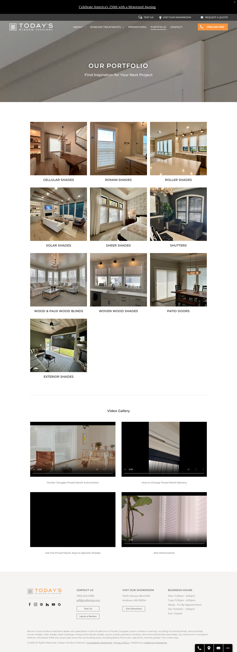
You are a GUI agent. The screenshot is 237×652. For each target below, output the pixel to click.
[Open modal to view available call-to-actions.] (227, 648)
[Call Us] (199, 648)
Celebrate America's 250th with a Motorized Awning (117, 7)
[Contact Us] (218, 648)
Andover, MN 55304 (134, 600)
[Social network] (47, 605)
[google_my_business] (59, 605)
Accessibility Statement (99, 642)
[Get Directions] (209, 648)
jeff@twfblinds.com (88, 600)
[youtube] (53, 605)
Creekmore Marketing (155, 642)
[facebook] (29, 605)
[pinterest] (41, 605)
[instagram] (35, 605)
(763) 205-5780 (85, 595)
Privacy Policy (121, 642)
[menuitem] (79, 27)
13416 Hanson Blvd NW (136, 595)
